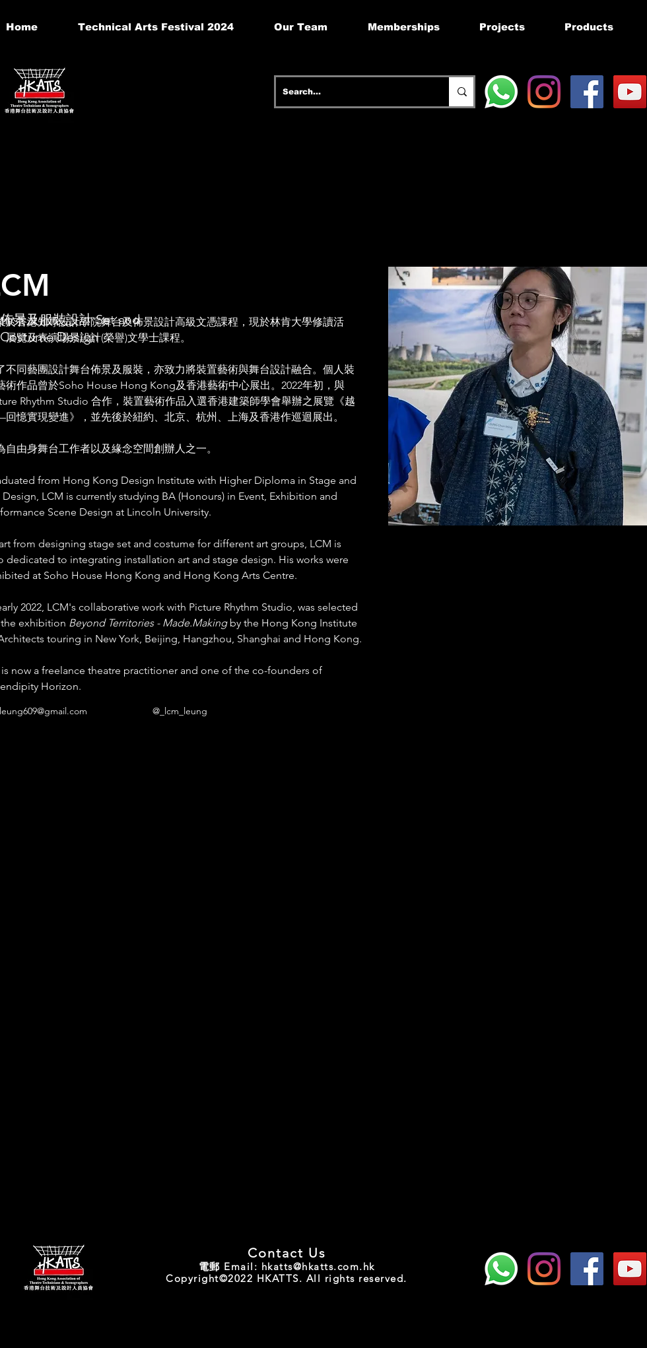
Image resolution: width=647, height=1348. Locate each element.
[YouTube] (629, 91)
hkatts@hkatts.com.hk (318, 1266)
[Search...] (352, 91)
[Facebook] (586, 91)
